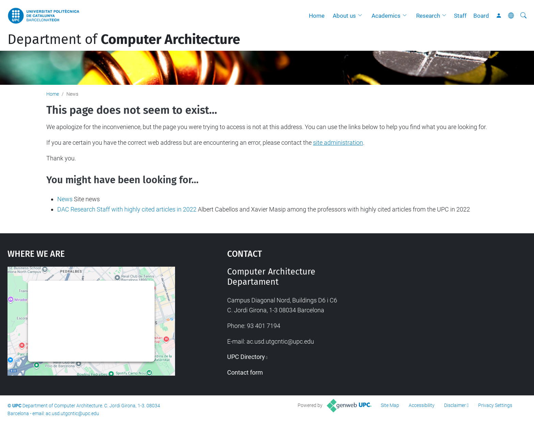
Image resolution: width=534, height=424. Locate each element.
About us (344, 15)
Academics (386, 15)
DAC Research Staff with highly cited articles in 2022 (127, 209)
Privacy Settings (495, 405)
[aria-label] (523, 16)
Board (481, 15)
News (65, 199)
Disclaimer (455, 405)
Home (317, 15)
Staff (460, 15)
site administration (338, 142)
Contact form (245, 372)
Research (428, 15)
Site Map (390, 405)
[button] (361, 16)
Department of (123, 39)
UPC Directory (246, 356)
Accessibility (422, 405)
